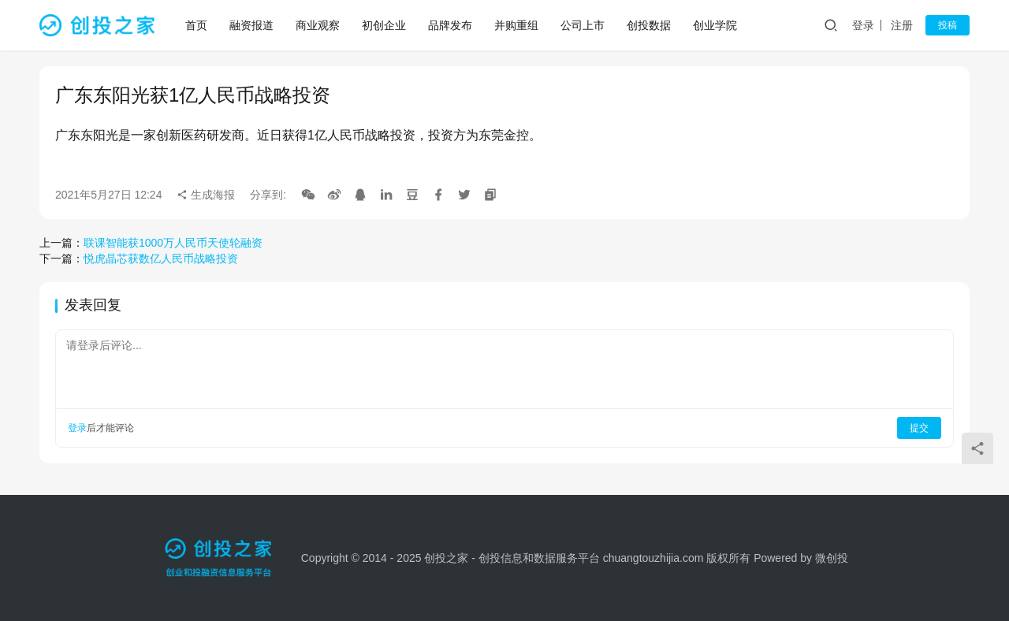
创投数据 (649, 25)
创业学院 (716, 25)
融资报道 (252, 25)
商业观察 (318, 25)
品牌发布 (451, 25)
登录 (863, 25)
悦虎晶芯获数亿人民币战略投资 (161, 258)
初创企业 (385, 25)
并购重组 (517, 25)
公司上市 (583, 25)
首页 (197, 25)
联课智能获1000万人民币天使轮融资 (173, 242)
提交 (919, 427)
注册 (902, 25)
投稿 (947, 25)
